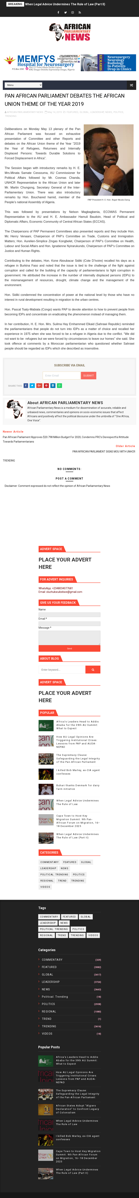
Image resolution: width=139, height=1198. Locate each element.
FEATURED (72, 112)
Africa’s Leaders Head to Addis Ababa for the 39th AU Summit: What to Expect (77, 725)
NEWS (108, 112)
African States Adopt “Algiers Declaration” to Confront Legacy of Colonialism (77, 1109)
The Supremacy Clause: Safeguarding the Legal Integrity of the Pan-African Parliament (78, 758)
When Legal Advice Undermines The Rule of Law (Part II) (65, 4)
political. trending (54, 874)
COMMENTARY (49, 862)
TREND (62, 880)
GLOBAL (84, 112)
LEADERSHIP (97, 112)
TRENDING (10, 116)
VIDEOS (45, 887)
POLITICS (118, 112)
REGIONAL (46, 880)
